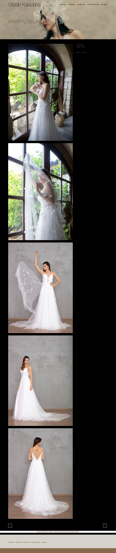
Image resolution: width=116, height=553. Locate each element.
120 (83, 52)
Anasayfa (11, 542)
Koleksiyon (26, 542)
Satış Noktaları (35, 542)
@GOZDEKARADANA (71, 532)
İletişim (44, 542)
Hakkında (18, 542)
